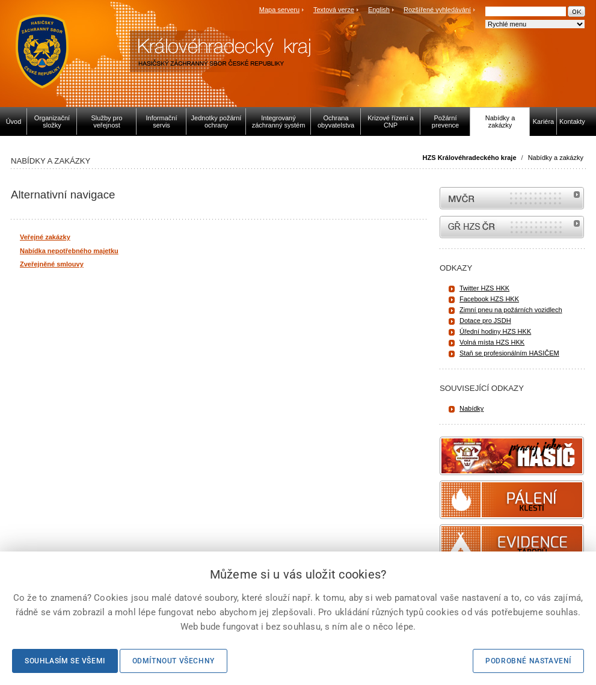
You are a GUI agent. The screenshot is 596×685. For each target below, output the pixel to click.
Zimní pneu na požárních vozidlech (510, 309)
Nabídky (471, 408)
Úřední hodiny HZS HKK (495, 331)
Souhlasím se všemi (65, 661)
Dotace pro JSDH (485, 320)
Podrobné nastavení (528, 661)
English (379, 9)
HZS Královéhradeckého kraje (470, 157)
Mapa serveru (279, 9)
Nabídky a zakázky (555, 157)
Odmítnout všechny (173, 661)
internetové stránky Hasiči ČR (512, 227)
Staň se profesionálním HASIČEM (509, 353)
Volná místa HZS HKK (491, 342)
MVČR (512, 198)
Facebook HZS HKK (489, 299)
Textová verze (333, 9)
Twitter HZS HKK (484, 288)
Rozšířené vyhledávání (437, 9)
